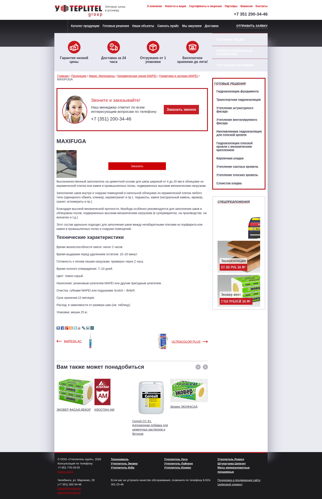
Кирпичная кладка (230, 158)
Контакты (261, 6)
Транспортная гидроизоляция (238, 99)
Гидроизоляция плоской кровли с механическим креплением (234, 146)
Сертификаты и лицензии (205, 6)
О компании (154, 6)
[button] (198, 367)
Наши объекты (143, 26)
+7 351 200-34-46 (251, 14)
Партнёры (231, 6)
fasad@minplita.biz (69, 488)
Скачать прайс (168, 26)
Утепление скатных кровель (237, 166)
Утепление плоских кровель (237, 175)
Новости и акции (175, 6)
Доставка (211, 26)
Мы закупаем (192, 26)
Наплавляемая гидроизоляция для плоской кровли (239, 133)
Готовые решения (116, 26)
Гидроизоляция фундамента (237, 91)
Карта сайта (65, 471)
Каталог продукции (85, 26)
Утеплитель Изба (122, 467)
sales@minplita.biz (69, 492)
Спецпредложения (234, 201)
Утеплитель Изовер (177, 467)
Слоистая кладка (229, 183)
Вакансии (247, 6)
